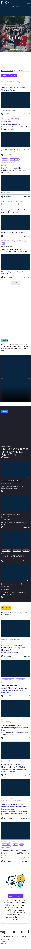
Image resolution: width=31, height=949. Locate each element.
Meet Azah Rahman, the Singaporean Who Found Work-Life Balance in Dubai (15, 126)
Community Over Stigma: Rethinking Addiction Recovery (13, 557)
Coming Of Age (5, 589)
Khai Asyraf (8, 196)
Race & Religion (6, 721)
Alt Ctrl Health (5, 207)
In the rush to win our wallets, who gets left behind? (15, 858)
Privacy (3, 944)
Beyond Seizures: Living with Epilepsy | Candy (13, 523)
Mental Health (15, 118)
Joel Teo (7, 114)
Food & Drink (5, 841)
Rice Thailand (5, 940)
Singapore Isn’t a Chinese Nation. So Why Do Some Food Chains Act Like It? (15, 852)
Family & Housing (6, 81)
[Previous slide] (2, 34)
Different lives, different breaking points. (12, 232)
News (15, 30)
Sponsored (16, 81)
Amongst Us (4, 85)
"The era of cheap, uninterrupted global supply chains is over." (13, 272)
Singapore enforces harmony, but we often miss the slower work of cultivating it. (15, 733)
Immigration (5, 118)
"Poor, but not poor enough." (9, 110)
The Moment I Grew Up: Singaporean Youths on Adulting (13, 593)
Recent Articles (7, 70)
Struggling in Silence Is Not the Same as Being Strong (13, 211)
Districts (3, 165)
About (3, 942)
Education (5, 159)
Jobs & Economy (22, 27)
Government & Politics (10, 27)
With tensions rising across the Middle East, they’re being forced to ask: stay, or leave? (15, 150)
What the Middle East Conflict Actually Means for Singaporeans (14, 250)
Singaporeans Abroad (7, 121)
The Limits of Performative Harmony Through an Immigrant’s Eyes (14, 727)
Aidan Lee (7, 738)
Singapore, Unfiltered (7, 246)
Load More (15, 283)
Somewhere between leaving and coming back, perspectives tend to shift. (13, 770)
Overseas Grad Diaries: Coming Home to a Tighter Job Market (14, 765)
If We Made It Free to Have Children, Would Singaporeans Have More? (13, 170)
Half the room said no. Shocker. (9, 193)
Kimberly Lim (8, 154)
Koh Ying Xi (8, 861)
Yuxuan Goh (8, 774)
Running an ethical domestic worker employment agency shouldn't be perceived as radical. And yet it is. (15, 813)
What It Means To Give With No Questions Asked (14, 88)
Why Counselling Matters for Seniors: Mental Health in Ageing (13, 487)
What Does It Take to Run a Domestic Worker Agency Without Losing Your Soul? (15, 806)
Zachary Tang (14, 49)
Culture (21, 70)
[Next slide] (29, 34)
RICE (6, 236)
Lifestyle (15, 844)
